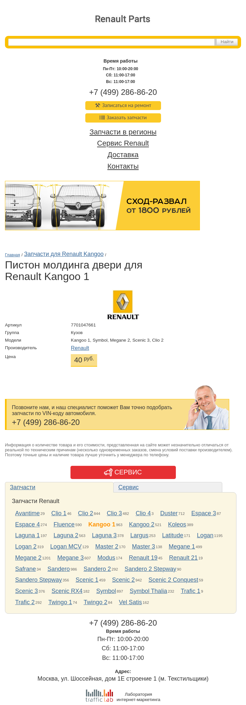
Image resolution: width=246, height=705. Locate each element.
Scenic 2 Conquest (173, 580)
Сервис (128, 487)
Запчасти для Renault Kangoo (64, 254)
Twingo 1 (60, 602)
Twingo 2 (95, 602)
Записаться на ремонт (123, 105)
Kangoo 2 (141, 524)
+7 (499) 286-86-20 (123, 92)
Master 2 (106, 546)
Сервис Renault (123, 143)
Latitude (172, 535)
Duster (169, 513)
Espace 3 (203, 513)
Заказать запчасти (123, 117)
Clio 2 (85, 513)
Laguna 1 (27, 535)
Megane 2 (28, 557)
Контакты (123, 166)
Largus (139, 535)
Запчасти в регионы (123, 132)
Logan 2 (26, 546)
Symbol (106, 591)
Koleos (177, 524)
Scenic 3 (26, 591)
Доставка (122, 155)
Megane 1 (182, 546)
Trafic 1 (190, 591)
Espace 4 (27, 524)
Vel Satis (130, 602)
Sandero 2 (97, 569)
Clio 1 (59, 513)
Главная (12, 255)
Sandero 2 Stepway (150, 569)
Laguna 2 (66, 535)
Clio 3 (114, 513)
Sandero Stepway (38, 580)
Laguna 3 (104, 535)
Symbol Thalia (148, 591)
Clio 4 (143, 513)
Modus (106, 557)
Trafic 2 (25, 602)
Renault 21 (183, 557)
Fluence (64, 524)
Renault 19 (143, 557)
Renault (80, 348)
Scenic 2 (123, 580)
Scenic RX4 (67, 591)
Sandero (58, 569)
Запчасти (22, 487)
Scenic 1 (87, 580)
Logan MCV (66, 546)
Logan (205, 535)
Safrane (25, 569)
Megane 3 (70, 557)
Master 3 (143, 546)
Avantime (27, 513)
